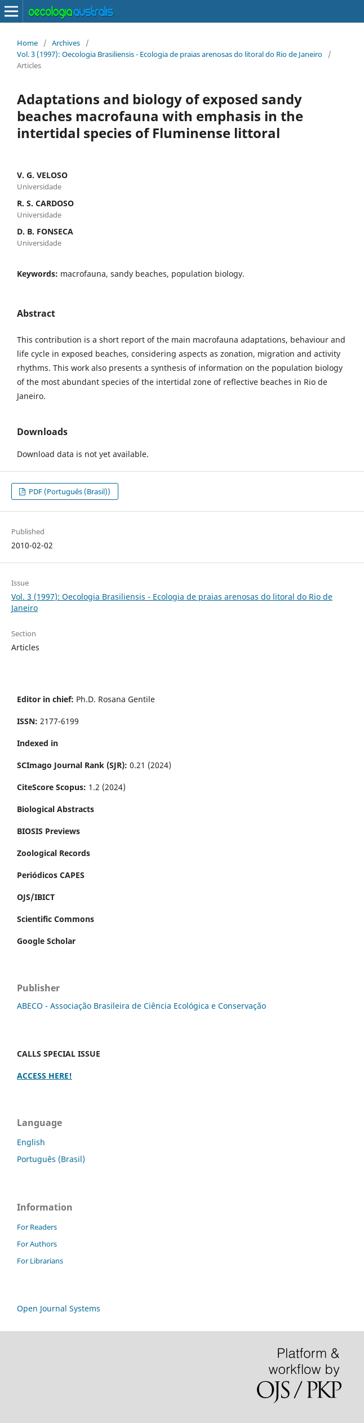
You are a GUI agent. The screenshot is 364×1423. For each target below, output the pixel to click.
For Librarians (40, 1261)
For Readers (37, 1227)
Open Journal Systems (58, 1308)
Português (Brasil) (51, 1159)
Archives (66, 43)
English (31, 1142)
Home (27, 43)
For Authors (37, 1244)
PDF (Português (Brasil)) (68, 491)
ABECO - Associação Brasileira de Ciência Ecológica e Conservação (141, 1005)
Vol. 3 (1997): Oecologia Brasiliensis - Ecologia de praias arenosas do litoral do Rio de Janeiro (169, 54)
